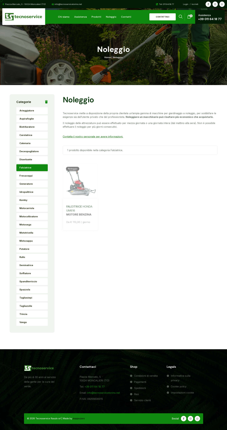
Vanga (23, 322)
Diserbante (25, 159)
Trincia (23, 314)
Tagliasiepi (25, 297)
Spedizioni (140, 388)
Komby (23, 200)
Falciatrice (25, 167)
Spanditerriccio (28, 281)
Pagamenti (140, 381)
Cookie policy (178, 386)
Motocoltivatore (28, 216)
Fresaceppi (26, 175)
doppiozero (79, 418)
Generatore (26, 183)
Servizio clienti (142, 400)
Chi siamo (63, 16)
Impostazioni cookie (182, 392)
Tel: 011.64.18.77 (166, 4)
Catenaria (24, 143)
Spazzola (24, 289)
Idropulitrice (26, 191)
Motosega (25, 224)
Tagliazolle (25, 305)
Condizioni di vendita (146, 375)
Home (107, 57)
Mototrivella (26, 232)
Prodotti (96, 16)
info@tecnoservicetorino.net (68, 4)
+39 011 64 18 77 (210, 19)
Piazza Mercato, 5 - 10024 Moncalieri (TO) (25, 4)
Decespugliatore (29, 151)
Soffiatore (25, 273)
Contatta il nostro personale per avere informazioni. (93, 136)
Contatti (126, 16)
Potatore (24, 248)
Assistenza (80, 16)
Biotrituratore (27, 126)
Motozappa (26, 240)
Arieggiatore (26, 110)
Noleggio (111, 16)
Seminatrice (26, 265)
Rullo (22, 257)
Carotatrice (25, 135)
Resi (136, 394)
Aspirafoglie (26, 118)
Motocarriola (26, 208)
